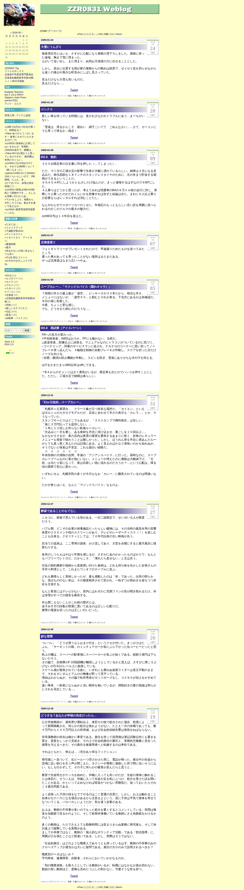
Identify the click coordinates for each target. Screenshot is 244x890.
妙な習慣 (47, 636)
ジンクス (47, 109)
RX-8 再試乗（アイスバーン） (62, 328)
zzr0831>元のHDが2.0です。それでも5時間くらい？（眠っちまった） (19, 166)
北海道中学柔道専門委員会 (19, 74)
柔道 (8, 314)
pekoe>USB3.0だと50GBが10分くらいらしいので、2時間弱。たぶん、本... (20, 176)
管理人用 (9, 115)
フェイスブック (14, 227)
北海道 (9, 295)
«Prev (80, 34)
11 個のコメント (80, 229)
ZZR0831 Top (12, 68)
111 (112, 34)
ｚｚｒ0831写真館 (14, 81)
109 (100, 34)
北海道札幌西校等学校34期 (19, 77)
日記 (69, 96)
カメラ (9, 281)
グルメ (70, 321)
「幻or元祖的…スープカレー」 (61, 402)
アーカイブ (55, 31)
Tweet (74, 90)
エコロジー (12, 278)
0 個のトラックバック (96, 143)
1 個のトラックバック (96, 96)
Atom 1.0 (9, 341)
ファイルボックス (14, 71)
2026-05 (16, 32)
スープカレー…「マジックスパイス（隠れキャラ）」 (76, 286)
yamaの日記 (11, 100)
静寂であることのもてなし (58, 510)
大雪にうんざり (51, 46)
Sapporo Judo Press (15, 97)
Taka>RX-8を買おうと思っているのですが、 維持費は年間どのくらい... (20, 156)
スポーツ (11, 288)
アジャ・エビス (13, 103)
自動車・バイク (14, 318)
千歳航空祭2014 (14, 231)
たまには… (12, 224)
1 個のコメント (81, 321)
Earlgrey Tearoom (14, 92)
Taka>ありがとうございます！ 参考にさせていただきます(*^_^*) (19, 136)
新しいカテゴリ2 (15, 308)
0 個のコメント (79, 96)
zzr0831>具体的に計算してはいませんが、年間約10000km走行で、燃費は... (20, 146)
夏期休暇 (11, 244)
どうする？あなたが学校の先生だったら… (69, 715)
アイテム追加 (23, 115)
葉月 (8, 247)
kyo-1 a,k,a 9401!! (14, 94)
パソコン (11, 291)
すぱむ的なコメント (17, 257)
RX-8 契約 (48, 157)
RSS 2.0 (9, 344)
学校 (69, 882)
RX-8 (70, 229)
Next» (119, 34)
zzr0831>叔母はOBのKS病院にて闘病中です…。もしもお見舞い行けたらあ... (20, 193)
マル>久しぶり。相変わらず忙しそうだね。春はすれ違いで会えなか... (20, 202)
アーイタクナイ (14, 234)
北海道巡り (48, 242)
